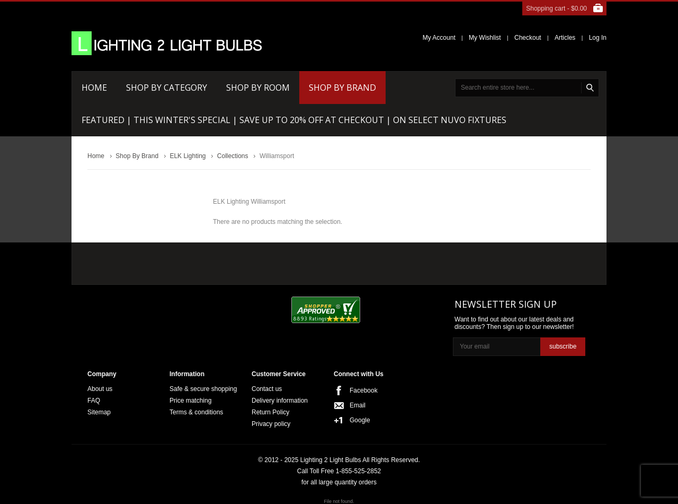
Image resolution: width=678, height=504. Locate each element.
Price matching (190, 400)
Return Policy (270, 412)
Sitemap (99, 412)
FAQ (93, 400)
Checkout (527, 37)
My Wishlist (485, 37)
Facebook (364, 390)
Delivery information (280, 400)
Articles (565, 37)
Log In (597, 37)
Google (360, 420)
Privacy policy (271, 424)
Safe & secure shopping (203, 389)
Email (357, 405)
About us (99, 389)
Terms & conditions (196, 412)
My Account (439, 37)
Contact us (267, 389)
